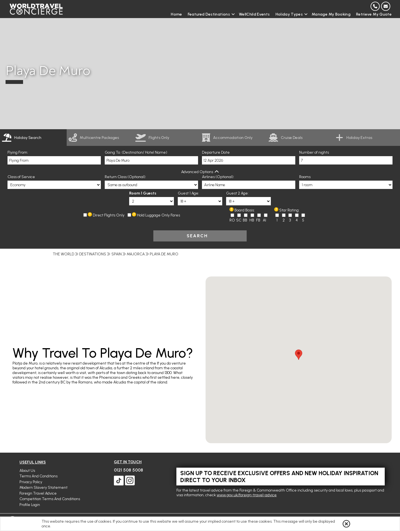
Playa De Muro (164, 254)
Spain (116, 254)
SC (238, 220)
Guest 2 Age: (237, 193)
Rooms (305, 176)
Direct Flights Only (108, 215)
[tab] (33, 137)
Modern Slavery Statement (43, 487)
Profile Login (29, 504)
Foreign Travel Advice (38, 493)
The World (63, 254)
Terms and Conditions (38, 476)
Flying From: (18, 152)
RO (232, 220)
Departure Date (216, 152)
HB (251, 220)
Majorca (136, 254)
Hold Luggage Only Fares (158, 215)
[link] (100, 137)
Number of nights (314, 152)
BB (245, 220)
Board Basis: (244, 210)
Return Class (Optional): (125, 176)
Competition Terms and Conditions (49, 499)
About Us (27, 470)
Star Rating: (289, 210)
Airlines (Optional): (218, 176)
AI (264, 220)
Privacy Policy (30, 482)
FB (258, 220)
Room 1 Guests (142, 193)
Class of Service (21, 176)
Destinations (92, 254)
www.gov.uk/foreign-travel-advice (247, 495)
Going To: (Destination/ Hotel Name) (136, 152)
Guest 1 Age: (188, 193)
